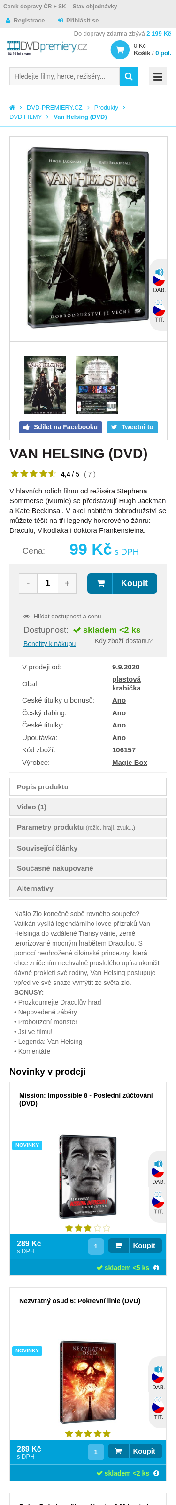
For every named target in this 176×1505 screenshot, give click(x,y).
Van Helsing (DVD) (80, 116)
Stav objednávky (95, 6)
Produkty (106, 107)
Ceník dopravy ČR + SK (34, 6)
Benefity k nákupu (49, 643)
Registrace (29, 20)
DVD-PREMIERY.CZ (55, 107)
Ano (119, 700)
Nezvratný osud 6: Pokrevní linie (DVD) (79, 1301)
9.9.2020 (125, 667)
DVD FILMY (25, 116)
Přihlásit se (82, 20)
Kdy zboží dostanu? (124, 641)
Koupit (134, 583)
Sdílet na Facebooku (65, 427)
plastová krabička (126, 683)
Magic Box (129, 762)
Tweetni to (136, 427)
